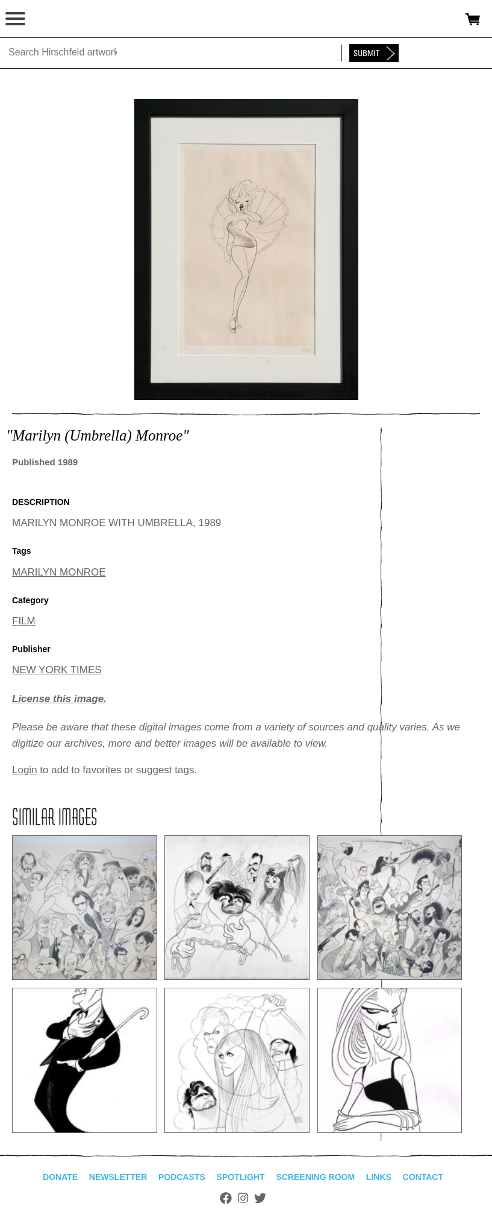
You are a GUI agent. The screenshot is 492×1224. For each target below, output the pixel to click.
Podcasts (181, 1177)
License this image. (59, 699)
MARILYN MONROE (59, 572)
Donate (60, 1177)
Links (378, 1177)
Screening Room (315, 1177)
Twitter (260, 1198)
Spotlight (241, 1177)
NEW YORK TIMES (57, 670)
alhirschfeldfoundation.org (51, 19)
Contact (423, 1177)
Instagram (243, 1198)
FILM (24, 621)
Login (24, 770)
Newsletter (118, 1177)
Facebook (226, 1198)
